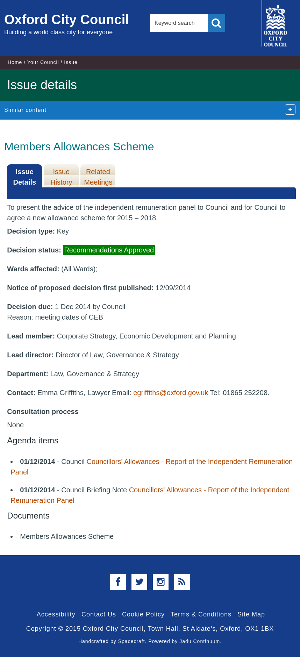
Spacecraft (131, 641)
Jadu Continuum (199, 641)
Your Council (43, 62)
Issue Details (24, 177)
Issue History (61, 177)
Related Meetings (98, 177)
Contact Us (98, 614)
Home (15, 62)
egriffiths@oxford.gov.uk (170, 393)
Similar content (25, 110)
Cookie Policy (143, 614)
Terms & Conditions (201, 614)
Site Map (251, 614)
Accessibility (56, 614)
